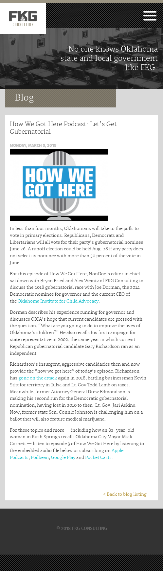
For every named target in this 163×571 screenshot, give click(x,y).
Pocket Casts (98, 457)
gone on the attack (37, 378)
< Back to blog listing (125, 494)
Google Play (63, 457)
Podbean (40, 457)
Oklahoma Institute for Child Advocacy (58, 301)
